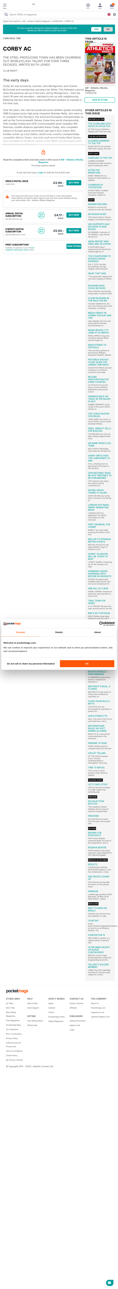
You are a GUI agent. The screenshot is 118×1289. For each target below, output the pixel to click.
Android (51, 1008)
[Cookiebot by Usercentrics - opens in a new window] (101, 623)
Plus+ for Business (14, 1034)
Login (40, 172)
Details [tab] (59, 632)
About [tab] (97, 632)
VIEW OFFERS (74, 246)
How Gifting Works (35, 1021)
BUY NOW (74, 182)
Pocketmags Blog (13, 1025)
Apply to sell (75, 1025)
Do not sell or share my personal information (31, 663)
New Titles (10, 1008)
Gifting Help (32, 1025)
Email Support (33, 1008)
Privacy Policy (12, 1038)
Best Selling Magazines (11, 1014)
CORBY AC (69, 21)
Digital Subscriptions (11, 21)
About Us (95, 1003)
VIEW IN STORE (100, 100)
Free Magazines (12, 1020)
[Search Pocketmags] (6, 15)
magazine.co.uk (97, 1012)
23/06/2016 (57, 21)
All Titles (9, 1003)
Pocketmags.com (98, 1008)
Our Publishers (12, 1029)
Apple (50, 1003)
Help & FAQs (32, 1003)
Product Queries (76, 1003)
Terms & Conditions (14, 1051)
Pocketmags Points (56, 1017)
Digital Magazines (55, 1021)
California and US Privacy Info (13, 1045)
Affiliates (73, 1008)
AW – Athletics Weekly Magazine (36, 21)
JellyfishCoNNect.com (100, 1017)
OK (87, 663)
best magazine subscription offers (19, 249)
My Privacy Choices (14, 1060)
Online (51, 1012)
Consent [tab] (20, 632)
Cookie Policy (11, 1055)
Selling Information (77, 1021)
